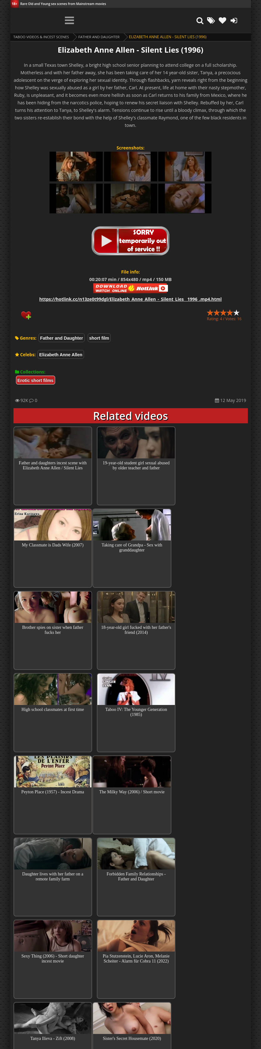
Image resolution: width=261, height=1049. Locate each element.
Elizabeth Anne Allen (60, 354)
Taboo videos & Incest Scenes (42, 36)
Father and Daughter (102, 36)
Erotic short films (36, 380)
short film (99, 338)
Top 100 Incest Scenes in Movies (130, 945)
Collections (130, 963)
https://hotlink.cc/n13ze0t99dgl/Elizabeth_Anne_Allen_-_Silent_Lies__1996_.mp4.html (130, 299)
